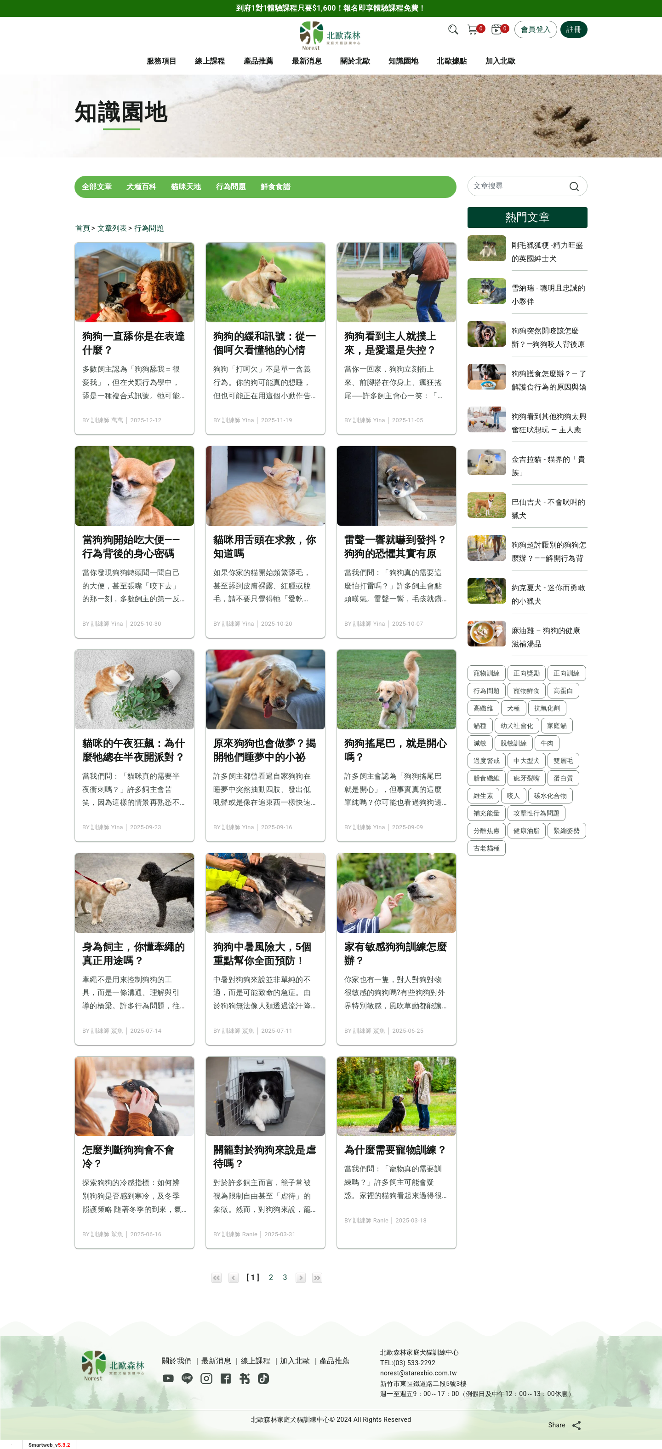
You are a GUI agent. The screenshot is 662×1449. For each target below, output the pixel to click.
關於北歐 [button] (355, 61)
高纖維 (483, 708)
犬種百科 (141, 186)
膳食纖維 (487, 778)
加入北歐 (295, 1360)
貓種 (480, 725)
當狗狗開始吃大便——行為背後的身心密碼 (131, 546)
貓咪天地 (186, 186)
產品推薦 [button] (259, 61)
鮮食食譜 (276, 186)
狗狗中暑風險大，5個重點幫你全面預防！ (262, 953)
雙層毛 (563, 760)
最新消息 (307, 61)
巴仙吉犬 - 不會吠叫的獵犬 (548, 509)
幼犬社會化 (517, 725)
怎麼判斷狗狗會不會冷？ (128, 1157)
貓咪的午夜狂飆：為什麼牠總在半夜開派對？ (133, 750)
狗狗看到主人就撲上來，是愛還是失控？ (390, 343)
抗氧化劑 (547, 708)
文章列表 (112, 228)
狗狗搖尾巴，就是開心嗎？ (395, 750)
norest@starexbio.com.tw (418, 1373)
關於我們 (177, 1360)
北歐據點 (452, 61)
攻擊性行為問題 (536, 813)
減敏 (480, 743)
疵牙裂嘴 (527, 778)
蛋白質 (563, 778)
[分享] (576, 1425)
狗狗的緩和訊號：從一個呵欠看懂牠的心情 (264, 343)
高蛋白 (563, 690)
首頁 (83, 228)
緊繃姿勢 (567, 830)
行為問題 (231, 186)
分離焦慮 (487, 830)
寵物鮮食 (527, 690)
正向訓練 (567, 673)
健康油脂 (527, 830)
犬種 (513, 708)
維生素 (483, 795)
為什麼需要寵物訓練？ (395, 1150)
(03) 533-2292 (414, 1363)
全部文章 (97, 186)
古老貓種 (487, 848)
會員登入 (536, 29)
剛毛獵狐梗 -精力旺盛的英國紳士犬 (547, 252)
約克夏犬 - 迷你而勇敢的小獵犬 (548, 594)
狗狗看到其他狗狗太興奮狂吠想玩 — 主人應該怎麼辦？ (549, 423)
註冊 (574, 29)
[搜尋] (453, 29)
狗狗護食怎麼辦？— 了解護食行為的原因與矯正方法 (549, 380)
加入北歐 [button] (500, 61)
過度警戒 (487, 760)
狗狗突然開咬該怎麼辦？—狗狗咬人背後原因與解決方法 (548, 337)
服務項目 (162, 61)
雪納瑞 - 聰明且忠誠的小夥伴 (548, 295)
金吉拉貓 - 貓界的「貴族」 (548, 466)
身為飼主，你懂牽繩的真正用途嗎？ (133, 953)
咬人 (513, 795)
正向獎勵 (527, 673)
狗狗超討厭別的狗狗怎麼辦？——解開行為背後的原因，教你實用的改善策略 (549, 552)
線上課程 (210, 61)
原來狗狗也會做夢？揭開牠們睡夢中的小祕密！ (264, 751)
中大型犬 (527, 760)
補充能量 (487, 813)
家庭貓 (557, 725)
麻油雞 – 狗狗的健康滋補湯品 (546, 637)
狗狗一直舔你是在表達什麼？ (133, 343)
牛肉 (547, 743)
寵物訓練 (487, 673)
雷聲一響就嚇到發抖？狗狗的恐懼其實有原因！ (395, 547)
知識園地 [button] (403, 61)
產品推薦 (334, 1360)
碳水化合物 (550, 795)
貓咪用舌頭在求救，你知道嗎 (264, 546)
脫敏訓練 (514, 743)
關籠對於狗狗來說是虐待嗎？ (264, 1157)
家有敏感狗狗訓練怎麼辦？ (395, 953)
